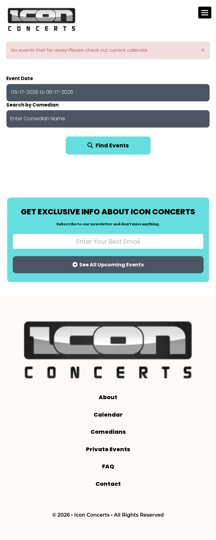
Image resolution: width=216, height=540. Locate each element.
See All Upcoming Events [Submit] (108, 264)
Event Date (19, 78)
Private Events (108, 449)
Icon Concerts (92, 515)
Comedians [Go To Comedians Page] (108, 432)
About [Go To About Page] (108, 397)
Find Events (108, 145)
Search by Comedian (32, 105)
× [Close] (203, 50)
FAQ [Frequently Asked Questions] (108, 466)
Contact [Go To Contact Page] (108, 484)
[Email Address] (108, 241)
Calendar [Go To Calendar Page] (108, 414)
